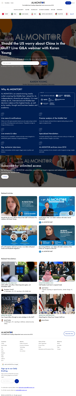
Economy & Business (44, 9)
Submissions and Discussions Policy (46, 349)
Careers (59, 349)
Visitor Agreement (42, 343)
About (58, 343)
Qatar (2, 356)
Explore (53, 9)
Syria (2, 360)
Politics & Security (18, 9)
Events (12, 3)
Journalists (59, 345)
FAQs (40, 347)
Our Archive (22, 351)
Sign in (73, 3)
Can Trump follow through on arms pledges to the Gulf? (17, 317)
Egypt (2, 355)
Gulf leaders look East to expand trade (50, 285)
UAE (2, 349)
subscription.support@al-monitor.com (26, 387)
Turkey (2, 343)
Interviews (59, 9)
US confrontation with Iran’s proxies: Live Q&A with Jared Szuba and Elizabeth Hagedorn (17, 247)
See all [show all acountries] (72, 14)
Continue (5, 177)
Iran (2, 347)
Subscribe (68, 3)
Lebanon (3, 358)
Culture (27, 9)
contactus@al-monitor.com (21, 390)
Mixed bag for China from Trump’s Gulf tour (52, 317)
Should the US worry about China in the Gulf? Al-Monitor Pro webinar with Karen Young (19, 218)
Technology (34, 9)
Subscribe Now (69, 333)
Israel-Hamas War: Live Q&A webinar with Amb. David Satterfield (55, 218)
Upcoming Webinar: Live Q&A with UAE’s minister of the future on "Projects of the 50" (55, 247)
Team (58, 347)
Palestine (3, 353)
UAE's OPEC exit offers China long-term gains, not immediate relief (16, 285)
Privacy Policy (42, 345)
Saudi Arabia (4, 345)
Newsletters (7, 3)
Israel (2, 351)
